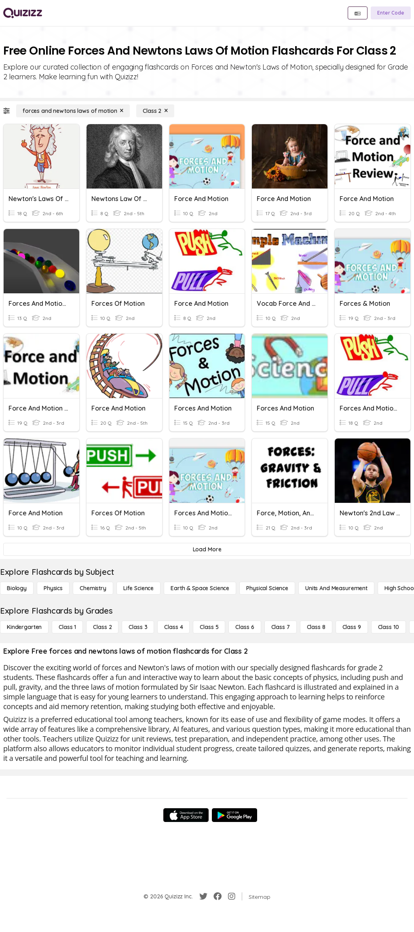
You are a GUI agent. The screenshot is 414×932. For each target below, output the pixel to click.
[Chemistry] (93, 588)
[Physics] (53, 588)
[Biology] (17, 588)
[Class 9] (352, 627)
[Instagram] (231, 896)
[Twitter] (203, 896)
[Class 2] (155, 110)
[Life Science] (138, 588)
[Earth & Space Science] (200, 588)
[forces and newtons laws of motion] (73, 110)
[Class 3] (138, 627)
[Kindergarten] (24, 627)
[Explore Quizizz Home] (22, 13)
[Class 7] (280, 627)
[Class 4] (173, 627)
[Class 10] (388, 627)
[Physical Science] (267, 588)
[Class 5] (209, 627)
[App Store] (186, 815)
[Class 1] (67, 627)
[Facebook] (217, 896)
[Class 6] (244, 627)
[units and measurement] (336, 588)
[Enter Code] (391, 12)
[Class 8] (316, 627)
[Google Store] (234, 815)
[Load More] (207, 549)
